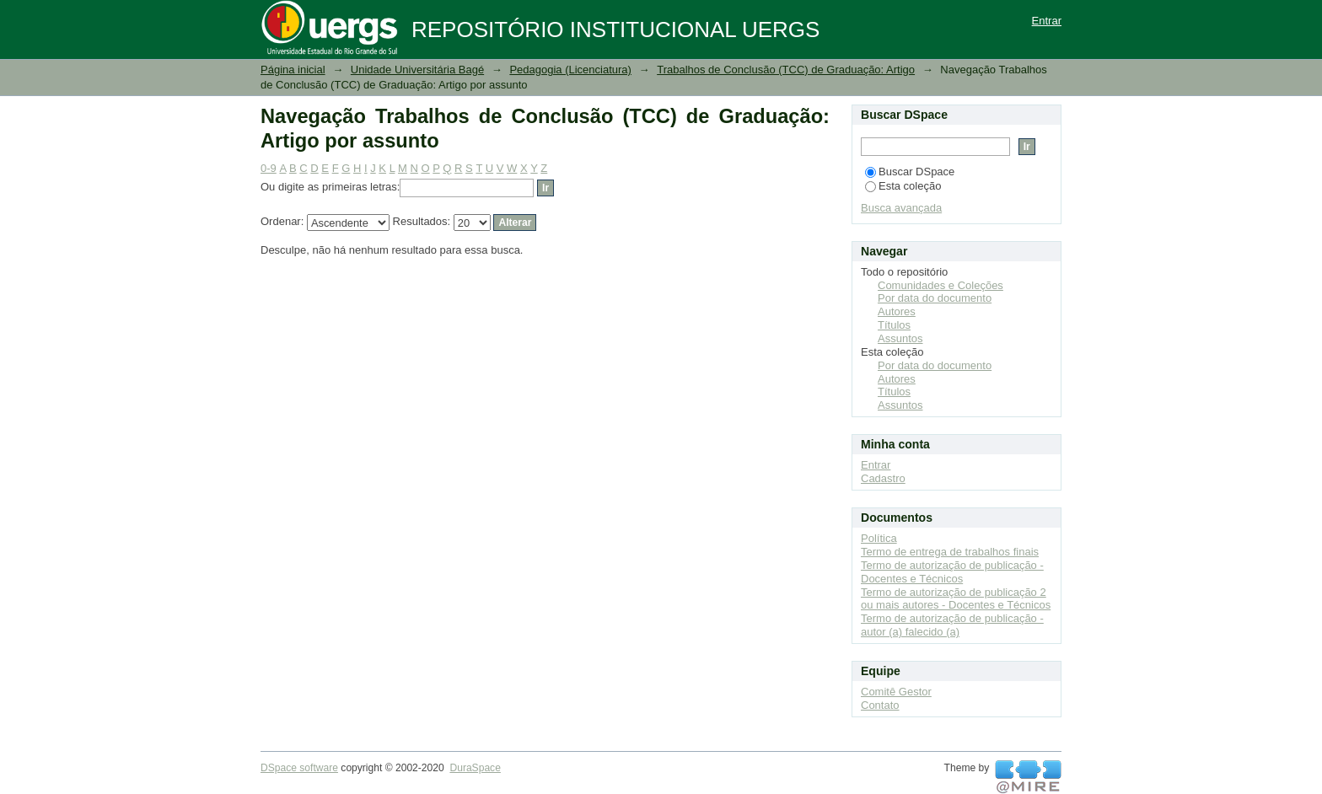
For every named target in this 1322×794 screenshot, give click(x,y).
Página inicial (293, 69)
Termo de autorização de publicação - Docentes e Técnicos (952, 572)
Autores (897, 311)
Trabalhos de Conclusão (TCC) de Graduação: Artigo (786, 69)
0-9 (269, 168)
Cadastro (883, 478)
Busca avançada (901, 207)
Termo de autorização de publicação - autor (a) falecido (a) (952, 625)
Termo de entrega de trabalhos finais (950, 551)
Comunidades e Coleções (940, 285)
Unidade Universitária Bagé (417, 69)
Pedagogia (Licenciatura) (570, 69)
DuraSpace (474, 768)
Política (879, 538)
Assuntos (900, 338)
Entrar (1046, 20)
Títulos (894, 325)
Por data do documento (935, 298)
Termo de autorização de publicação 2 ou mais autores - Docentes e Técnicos (956, 599)
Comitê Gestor (896, 691)
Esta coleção (903, 186)
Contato (880, 705)
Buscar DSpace (909, 171)
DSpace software (299, 768)
